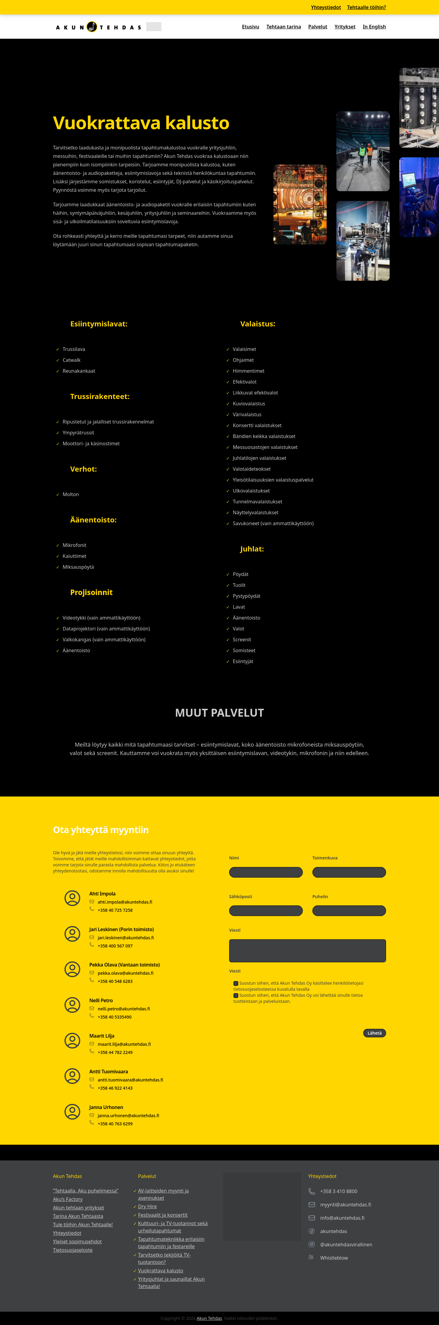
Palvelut (317, 26)
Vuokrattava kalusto (160, 1270)
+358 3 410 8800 (338, 1191)
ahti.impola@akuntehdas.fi (125, 902)
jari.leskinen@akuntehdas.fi (126, 938)
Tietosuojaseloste (73, 1250)
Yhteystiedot (326, 7)
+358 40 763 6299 (115, 1124)
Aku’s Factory (68, 1199)
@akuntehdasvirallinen (346, 1244)
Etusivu (250, 26)
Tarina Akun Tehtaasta (78, 1216)
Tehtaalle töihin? (366, 7)
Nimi (234, 858)
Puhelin (320, 896)
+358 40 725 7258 (115, 910)
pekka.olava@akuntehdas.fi (125, 973)
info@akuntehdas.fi (342, 1218)
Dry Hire (147, 1206)
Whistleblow (334, 1258)
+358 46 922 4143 (115, 1088)
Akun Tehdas (209, 1318)
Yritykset (345, 26)
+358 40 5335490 (114, 1017)
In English (374, 26)
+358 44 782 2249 (115, 1052)
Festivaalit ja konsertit (163, 1215)
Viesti (235, 930)
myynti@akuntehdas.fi (345, 1204)
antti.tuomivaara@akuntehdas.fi (130, 1080)
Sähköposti (240, 896)
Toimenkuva (325, 858)
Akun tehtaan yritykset (78, 1207)
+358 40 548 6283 (115, 981)
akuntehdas (333, 1231)
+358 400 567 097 (115, 946)
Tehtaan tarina (283, 26)
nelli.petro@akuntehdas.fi (124, 1009)
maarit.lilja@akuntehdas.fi (124, 1044)
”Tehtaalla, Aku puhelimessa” (85, 1190)
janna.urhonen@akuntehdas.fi (128, 1115)
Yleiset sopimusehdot (77, 1241)
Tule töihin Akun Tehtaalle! (83, 1224)
